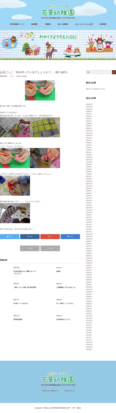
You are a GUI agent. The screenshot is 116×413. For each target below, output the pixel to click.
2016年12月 (89, 342)
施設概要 (34, 24)
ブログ (12, 76)
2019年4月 (89, 277)
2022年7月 (89, 191)
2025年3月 (89, 123)
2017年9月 (89, 323)
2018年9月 (89, 294)
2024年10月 (89, 135)
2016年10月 (89, 347)
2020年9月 (89, 241)
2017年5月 (89, 330)
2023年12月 (89, 157)
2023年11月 (89, 159)
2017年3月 (89, 335)
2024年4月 (89, 147)
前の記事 (30, 248)
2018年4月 (89, 306)
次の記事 (50, 248)
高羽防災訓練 (18, 319)
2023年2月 (89, 179)
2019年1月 (89, 284)
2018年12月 (89, 287)
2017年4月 (89, 332)
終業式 (58, 271)
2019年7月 (89, 270)
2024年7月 (89, 140)
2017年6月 (89, 328)
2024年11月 (89, 133)
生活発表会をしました (63, 319)
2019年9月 (89, 265)
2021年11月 (89, 210)
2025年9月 (89, 111)
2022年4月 (89, 198)
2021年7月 (89, 217)
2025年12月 (89, 104)
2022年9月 (89, 188)
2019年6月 (89, 272)
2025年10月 (89, 109)
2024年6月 (89, 143)
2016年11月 (89, 344)
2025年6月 (89, 116)
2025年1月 (89, 128)
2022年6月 (89, 193)
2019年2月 (89, 282)
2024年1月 (89, 155)
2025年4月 (89, 121)
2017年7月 (89, 325)
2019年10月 (89, 263)
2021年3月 (89, 227)
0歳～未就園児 (63, 24)
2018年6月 (89, 301)
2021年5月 (89, 222)
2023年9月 (89, 164)
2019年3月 (89, 280)
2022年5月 (89, 195)
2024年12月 (89, 130)
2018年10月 (89, 292)
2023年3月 (89, 176)
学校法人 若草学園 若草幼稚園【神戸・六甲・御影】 (63, 408)
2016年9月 (89, 349)
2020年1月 (89, 255)
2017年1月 (89, 340)
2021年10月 (89, 212)
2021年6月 (89, 219)
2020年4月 (89, 251)
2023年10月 (89, 162)
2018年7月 (89, 299)
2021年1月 (89, 231)
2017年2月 (89, 337)
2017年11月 (89, 318)
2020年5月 (89, 248)
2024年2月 (89, 152)
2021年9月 (89, 215)
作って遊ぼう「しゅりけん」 (65, 303)
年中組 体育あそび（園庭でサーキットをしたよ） (25, 272)
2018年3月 (89, 308)
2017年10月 (89, 320)
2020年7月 (89, 243)
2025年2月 (89, 126)
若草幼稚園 (24, 76)
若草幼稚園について (17, 24)
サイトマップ (69, 391)
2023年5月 (89, 171)
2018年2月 (89, 311)
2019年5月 (89, 275)
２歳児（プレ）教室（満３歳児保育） (25, 287)
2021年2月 (89, 229)
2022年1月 (89, 205)
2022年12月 (89, 181)
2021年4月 (89, 224)
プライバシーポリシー (50, 391)
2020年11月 (89, 236)
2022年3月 (89, 200)
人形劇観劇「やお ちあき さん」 (66, 287)
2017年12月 (89, 316)
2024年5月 (89, 145)
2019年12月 (89, 258)
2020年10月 (89, 239)
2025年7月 (89, 114)
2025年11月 (89, 106)
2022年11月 (89, 183)
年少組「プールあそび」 (21, 303)
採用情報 (103, 24)
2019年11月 (89, 260)
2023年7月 (89, 167)
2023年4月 (89, 174)
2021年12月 (89, 207)
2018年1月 (89, 313)
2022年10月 (89, 186)
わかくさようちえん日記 (84, 24)
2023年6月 (89, 169)
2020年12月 (89, 234)
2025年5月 (89, 118)
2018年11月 (89, 289)
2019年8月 (89, 267)
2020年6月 (89, 246)
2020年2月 (89, 253)
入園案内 (47, 24)
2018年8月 (89, 296)
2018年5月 (89, 304)
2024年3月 (89, 150)
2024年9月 (89, 138)
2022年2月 (89, 203)
